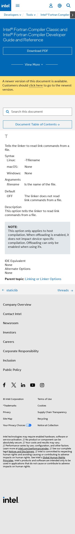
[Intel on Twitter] (14, 385)
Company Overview (17, 305)
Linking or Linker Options (43, 279)
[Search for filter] (37, 112)
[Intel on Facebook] (4, 385)
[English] (60, 5)
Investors (9, 332)
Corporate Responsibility (21, 351)
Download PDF (37, 51)
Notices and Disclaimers (21, 451)
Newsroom (10, 323)
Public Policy (12, 370)
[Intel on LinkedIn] (23, 385)
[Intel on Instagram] (42, 385)
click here (36, 85)
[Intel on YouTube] (33, 385)
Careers (8, 342)
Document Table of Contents (36, 124)
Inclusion (9, 360)
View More (34, 65)
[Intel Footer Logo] (11, 500)
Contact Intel (12, 314)
